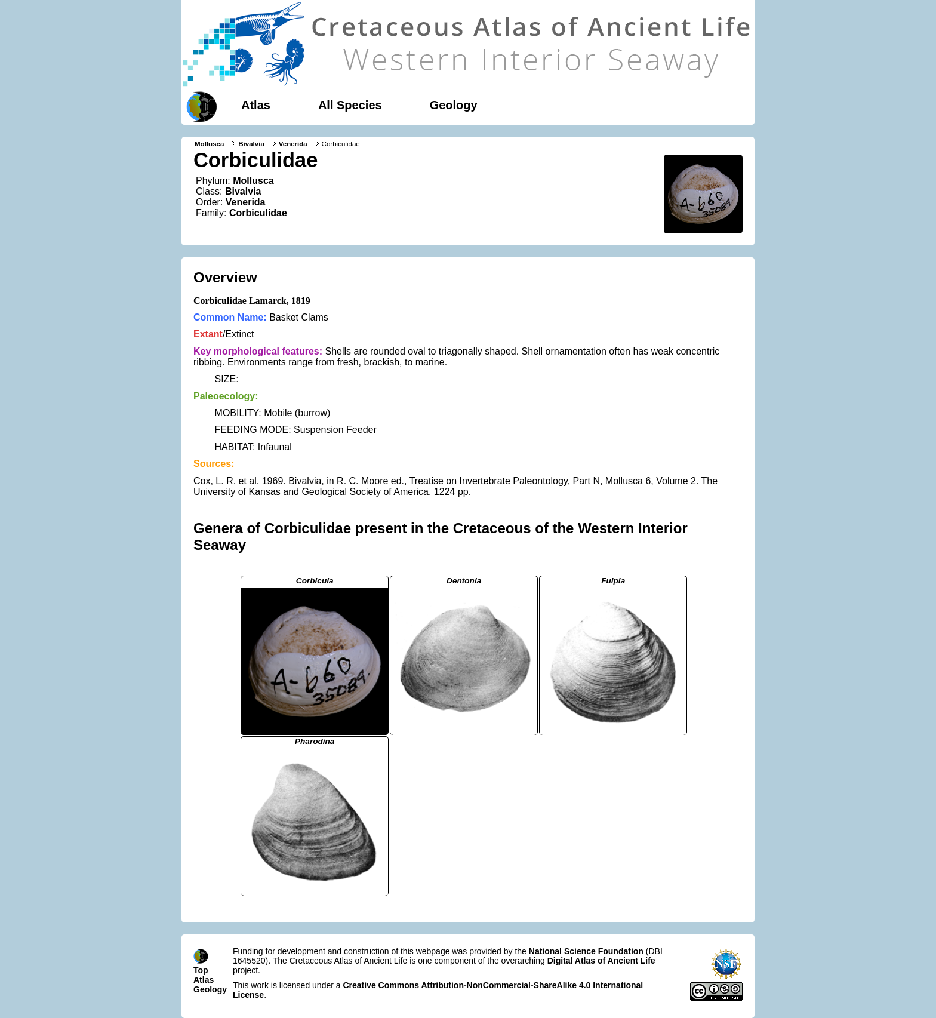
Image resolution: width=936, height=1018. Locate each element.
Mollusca (209, 143)
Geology (454, 105)
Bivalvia (251, 143)
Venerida (293, 143)
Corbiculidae (258, 213)
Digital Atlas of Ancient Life (601, 960)
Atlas (255, 105)
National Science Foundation (586, 951)
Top (200, 970)
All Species (350, 105)
